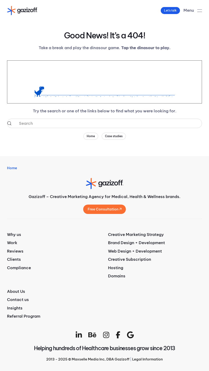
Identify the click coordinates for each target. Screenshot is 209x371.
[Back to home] (22, 10)
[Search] (104, 123)
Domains (116, 276)
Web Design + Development (135, 251)
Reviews (15, 251)
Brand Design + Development (136, 242)
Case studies (114, 136)
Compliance (19, 267)
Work (12, 242)
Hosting (115, 267)
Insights (14, 308)
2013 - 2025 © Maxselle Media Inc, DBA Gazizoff (87, 359)
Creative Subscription (129, 259)
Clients (14, 259)
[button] (192, 10)
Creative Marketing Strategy (136, 234)
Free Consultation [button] (104, 209)
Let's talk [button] (170, 10)
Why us (14, 234)
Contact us (18, 299)
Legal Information (147, 359)
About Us (16, 291)
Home (91, 136)
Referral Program (23, 316)
